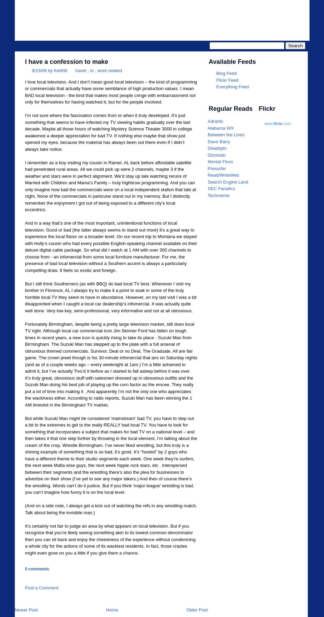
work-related (109, 70)
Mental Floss (220, 161)
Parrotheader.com (222, 15)
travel (81, 70)
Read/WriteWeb (223, 175)
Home (112, 610)
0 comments (37, 569)
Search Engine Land (228, 182)
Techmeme (219, 195)
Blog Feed (226, 73)
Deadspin (217, 148)
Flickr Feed (227, 80)
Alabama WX (221, 128)
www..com (278, 123)
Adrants (215, 121)
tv (91, 70)
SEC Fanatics (221, 188)
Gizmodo (217, 155)
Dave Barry (219, 141)
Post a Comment (42, 587)
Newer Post (26, 610)
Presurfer (217, 168)
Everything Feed (232, 86)
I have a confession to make (67, 61)
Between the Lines (226, 134)
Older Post (196, 610)
